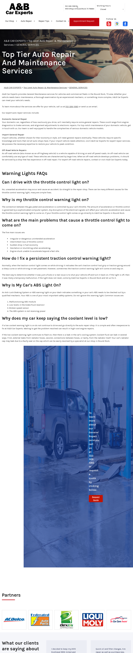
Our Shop (9, 21)
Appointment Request (84, 21)
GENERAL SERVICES (27, 44)
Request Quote (95, 498)
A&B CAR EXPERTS (15, 40)
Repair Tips (44, 21)
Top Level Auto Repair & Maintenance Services (45, 87)
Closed (103, 9)
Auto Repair (26, 21)
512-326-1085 (70, 6)
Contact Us (61, 21)
